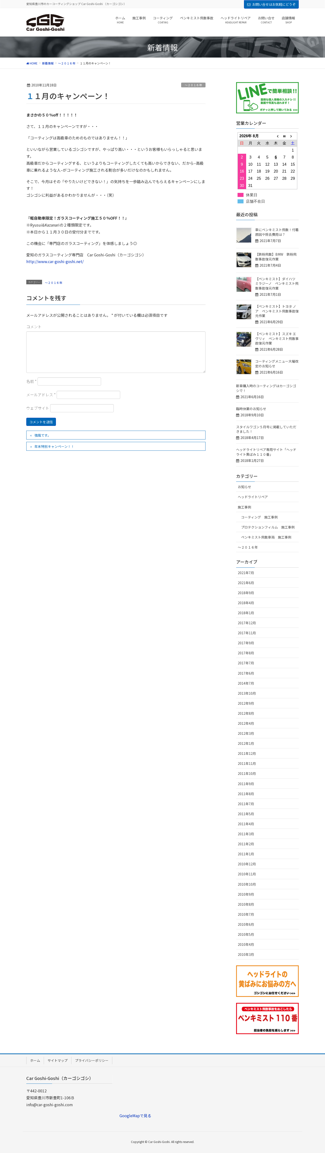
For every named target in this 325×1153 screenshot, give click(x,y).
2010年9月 (246, 894)
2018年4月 (246, 602)
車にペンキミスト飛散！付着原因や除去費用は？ (277, 232)
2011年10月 (247, 773)
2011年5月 (246, 813)
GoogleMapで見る (135, 1115)
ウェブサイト (37, 408)
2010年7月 (246, 914)
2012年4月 (246, 723)
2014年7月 (246, 683)
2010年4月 (246, 944)
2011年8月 (246, 793)
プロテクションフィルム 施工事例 (268, 527)
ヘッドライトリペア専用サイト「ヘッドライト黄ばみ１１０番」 (266, 452)
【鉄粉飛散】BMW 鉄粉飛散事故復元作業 (276, 256)
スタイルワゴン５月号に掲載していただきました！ (266, 429)
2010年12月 (247, 864)
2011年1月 (246, 854)
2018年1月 (246, 612)
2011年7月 (246, 803)
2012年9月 (246, 703)
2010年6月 (246, 924)
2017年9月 (246, 642)
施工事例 (244, 507)
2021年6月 (246, 582)
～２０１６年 (193, 85)
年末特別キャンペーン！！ (54, 446)
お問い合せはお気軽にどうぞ (274, 4)
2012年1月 (246, 743)
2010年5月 (246, 934)
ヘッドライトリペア (253, 496)
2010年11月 (247, 874)
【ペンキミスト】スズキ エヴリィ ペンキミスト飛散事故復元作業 (277, 338)
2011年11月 (247, 763)
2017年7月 (246, 663)
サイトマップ (58, 1060)
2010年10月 (247, 884)
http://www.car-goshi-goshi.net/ (55, 261)
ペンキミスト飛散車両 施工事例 (266, 537)
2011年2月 (246, 843)
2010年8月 (246, 904)
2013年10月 (247, 693)
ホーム (35, 1060)
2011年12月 (247, 753)
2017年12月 (247, 622)
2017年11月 (247, 632)
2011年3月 (246, 833)
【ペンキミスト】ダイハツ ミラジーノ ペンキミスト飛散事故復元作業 (276, 283)
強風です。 (42, 435)
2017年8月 (246, 653)
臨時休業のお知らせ (251, 408)
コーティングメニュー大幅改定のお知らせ (276, 363)
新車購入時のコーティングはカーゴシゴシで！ (266, 388)
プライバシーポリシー (91, 1060)
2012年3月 (246, 733)
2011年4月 (246, 823)
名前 (31, 381)
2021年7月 (246, 572)
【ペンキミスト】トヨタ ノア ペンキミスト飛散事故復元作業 (277, 311)
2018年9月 (246, 592)
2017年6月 (246, 673)
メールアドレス (41, 394)
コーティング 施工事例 (259, 517)
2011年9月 (246, 783)
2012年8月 (246, 713)
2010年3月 (246, 954)
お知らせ (244, 486)
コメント (34, 326)
